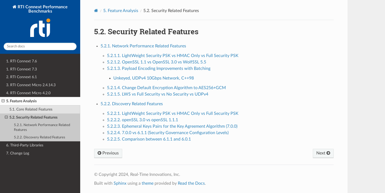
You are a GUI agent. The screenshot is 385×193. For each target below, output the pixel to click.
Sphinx (120, 183)
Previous (108, 153)
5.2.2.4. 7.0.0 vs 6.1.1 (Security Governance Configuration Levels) (168, 133)
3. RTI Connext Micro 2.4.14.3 (31, 85)
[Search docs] (40, 46)
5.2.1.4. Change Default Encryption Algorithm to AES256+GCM (166, 88)
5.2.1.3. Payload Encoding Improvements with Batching (158, 68)
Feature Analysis (120, 11)
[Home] (96, 10)
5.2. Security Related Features (31, 117)
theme (147, 183)
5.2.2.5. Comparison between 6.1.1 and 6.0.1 (149, 139)
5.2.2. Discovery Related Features (39, 137)
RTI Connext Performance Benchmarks (42, 21)
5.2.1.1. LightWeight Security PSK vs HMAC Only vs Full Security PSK (172, 56)
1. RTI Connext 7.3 (21, 69)
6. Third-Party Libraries (24, 145)
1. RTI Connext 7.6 (21, 61)
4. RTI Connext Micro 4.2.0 (28, 93)
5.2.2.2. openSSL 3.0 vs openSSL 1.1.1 (142, 120)
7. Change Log (17, 153)
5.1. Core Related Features (30, 109)
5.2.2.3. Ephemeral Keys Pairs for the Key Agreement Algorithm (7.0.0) (172, 126)
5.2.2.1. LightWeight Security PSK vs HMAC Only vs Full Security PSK (172, 113)
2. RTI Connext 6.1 (21, 77)
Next (323, 153)
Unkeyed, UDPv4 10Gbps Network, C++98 (153, 78)
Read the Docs (191, 183)
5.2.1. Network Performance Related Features (42, 127)
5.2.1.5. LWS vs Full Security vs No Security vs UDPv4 (157, 94)
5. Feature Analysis (19, 101)
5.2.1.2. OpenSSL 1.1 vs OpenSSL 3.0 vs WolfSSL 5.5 (156, 62)
